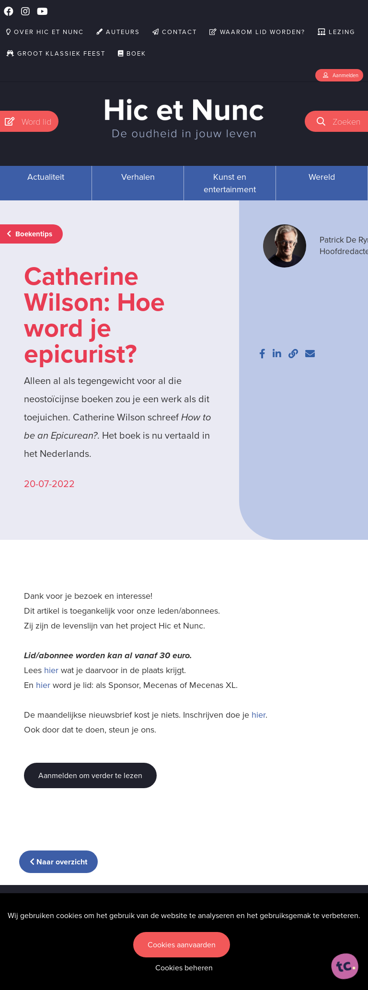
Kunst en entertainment (230, 183)
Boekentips (29, 234)
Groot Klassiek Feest (55, 53)
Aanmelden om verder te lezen (90, 775)
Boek (132, 53)
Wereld (322, 177)
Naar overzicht (58, 861)
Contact (174, 31)
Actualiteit (45, 177)
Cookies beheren (184, 967)
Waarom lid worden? (257, 31)
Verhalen (138, 177)
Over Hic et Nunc (45, 31)
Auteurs (118, 31)
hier (51, 670)
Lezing (336, 31)
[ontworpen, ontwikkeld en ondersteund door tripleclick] (345, 966)
